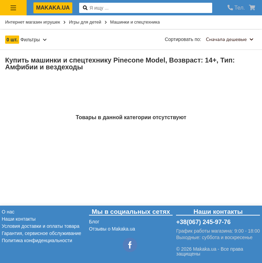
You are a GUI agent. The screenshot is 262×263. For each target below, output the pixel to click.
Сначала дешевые (229, 39)
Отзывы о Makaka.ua (112, 229)
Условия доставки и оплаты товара (40, 226)
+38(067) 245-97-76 (203, 222)
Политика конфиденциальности (37, 240)
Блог (94, 221)
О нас (8, 211)
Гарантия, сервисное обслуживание (41, 233)
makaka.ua (53, 8)
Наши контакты (18, 219)
